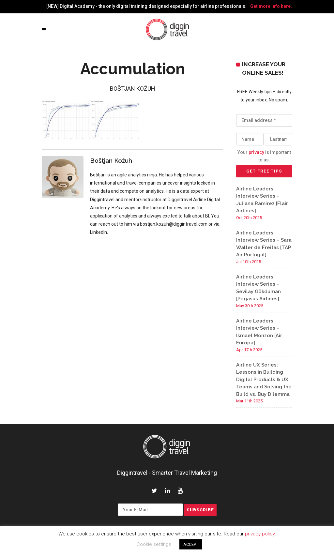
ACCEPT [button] (190, 544)
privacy (256, 152)
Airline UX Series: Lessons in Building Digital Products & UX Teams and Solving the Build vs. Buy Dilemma (264, 379)
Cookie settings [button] (154, 544)
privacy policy (260, 534)
